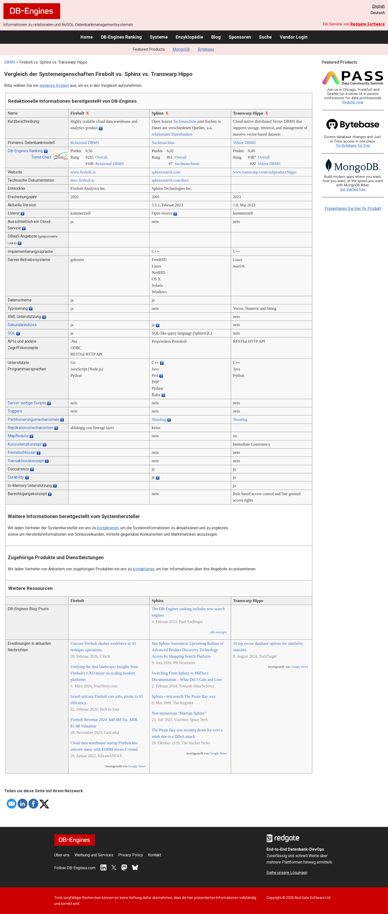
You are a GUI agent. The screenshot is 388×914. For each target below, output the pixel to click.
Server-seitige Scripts (27, 403)
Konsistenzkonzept (25, 444)
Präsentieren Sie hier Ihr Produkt (353, 208)
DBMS (9, 62)
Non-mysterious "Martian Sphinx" (179, 713)
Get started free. (353, 189)
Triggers (15, 411)
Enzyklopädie (189, 37)
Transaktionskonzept (26, 460)
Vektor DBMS (244, 143)
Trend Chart (41, 157)
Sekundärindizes (22, 324)
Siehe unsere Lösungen (287, 872)
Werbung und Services (93, 855)
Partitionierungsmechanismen (33, 419)
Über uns (62, 855)
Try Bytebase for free (353, 146)
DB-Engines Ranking (121, 37)
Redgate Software (367, 24)
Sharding (159, 419)
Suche (265, 37)
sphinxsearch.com (166, 172)
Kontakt (154, 855)
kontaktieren (108, 528)
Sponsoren (240, 37)
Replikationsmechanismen (30, 427)
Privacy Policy (130, 855)
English (378, 6)
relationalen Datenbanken (172, 134)
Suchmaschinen (187, 164)
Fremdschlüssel (22, 452)
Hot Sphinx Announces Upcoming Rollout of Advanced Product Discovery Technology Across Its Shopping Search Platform (187, 649)
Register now (353, 102)
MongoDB (181, 49)
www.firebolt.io (83, 172)
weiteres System (54, 85)
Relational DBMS (85, 143)
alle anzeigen (218, 632)
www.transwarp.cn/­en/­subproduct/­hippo (264, 172)
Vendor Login (294, 37)
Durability (16, 477)
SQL (11, 333)
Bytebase (206, 49)
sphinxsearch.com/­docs (170, 180)
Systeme (159, 37)
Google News (137, 766)
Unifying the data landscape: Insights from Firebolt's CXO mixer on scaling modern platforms (104, 673)
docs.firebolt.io (83, 180)
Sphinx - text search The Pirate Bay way (184, 696)
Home (86, 37)
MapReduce (18, 435)
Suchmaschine (184, 121)
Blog (216, 37)
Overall (101, 157)
